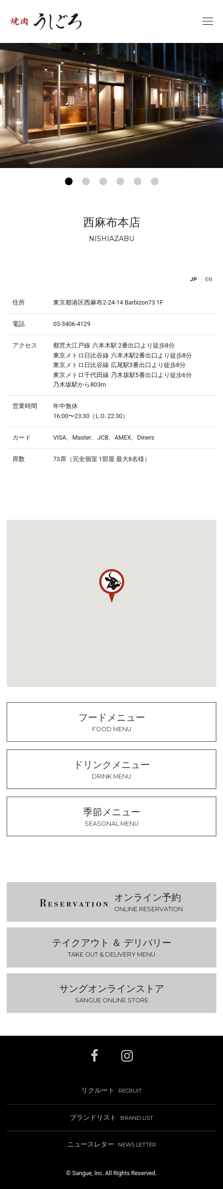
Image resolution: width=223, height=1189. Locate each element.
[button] (69, 181)
